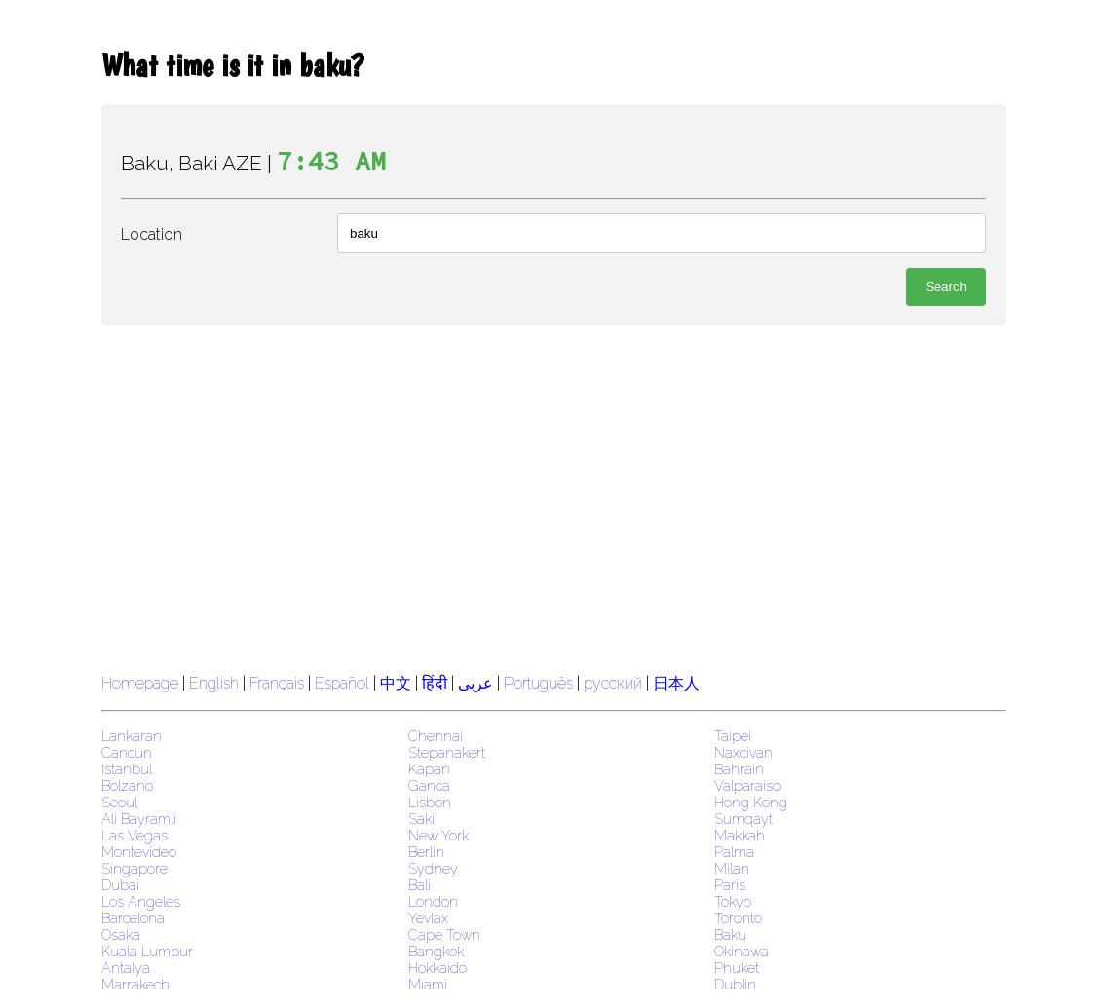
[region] (553, 497)
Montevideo (138, 851)
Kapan (429, 769)
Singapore (134, 868)
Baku (730, 934)
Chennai (435, 736)
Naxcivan (743, 752)
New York (438, 835)
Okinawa (741, 951)
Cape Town (444, 934)
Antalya (125, 967)
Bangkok (436, 951)
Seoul (119, 802)
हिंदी (434, 683)
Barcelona (133, 918)
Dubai (120, 885)
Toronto (738, 918)
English (214, 683)
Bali (419, 885)
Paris (729, 885)
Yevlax (428, 918)
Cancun (126, 752)
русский (613, 683)
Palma (734, 851)
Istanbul (126, 769)
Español (344, 683)
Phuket (736, 967)
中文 (395, 683)
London (433, 901)
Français (276, 683)
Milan (731, 868)
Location (151, 234)
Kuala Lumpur (147, 951)
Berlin (426, 851)
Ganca (429, 785)
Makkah (739, 835)
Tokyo (732, 901)
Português (538, 683)
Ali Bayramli (138, 818)
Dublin (735, 984)
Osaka (120, 934)
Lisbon (429, 802)
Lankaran (131, 736)
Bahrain (739, 769)
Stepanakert (446, 752)
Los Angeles (140, 901)
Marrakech (135, 984)
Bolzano (127, 785)
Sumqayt (743, 818)
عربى (475, 683)
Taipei (732, 736)
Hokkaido (437, 967)
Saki (421, 818)
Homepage (139, 683)
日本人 (676, 683)
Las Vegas (134, 835)
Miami (427, 984)
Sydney (433, 868)
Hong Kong (750, 802)
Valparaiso (747, 785)
